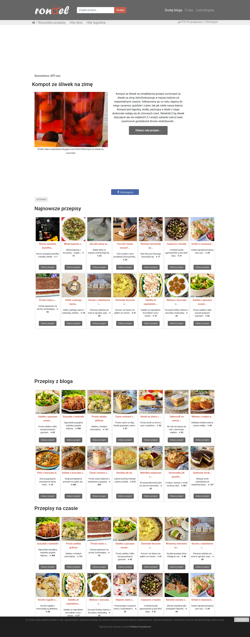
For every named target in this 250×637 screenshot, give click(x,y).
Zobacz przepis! (48, 267)
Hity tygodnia (96, 22)
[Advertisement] (125, 51)
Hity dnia (76, 22)
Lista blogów (205, 10)
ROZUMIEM (242, 620)
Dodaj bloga (173, 10)
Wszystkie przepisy (52, 22)
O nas (189, 10)
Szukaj (120, 10)
